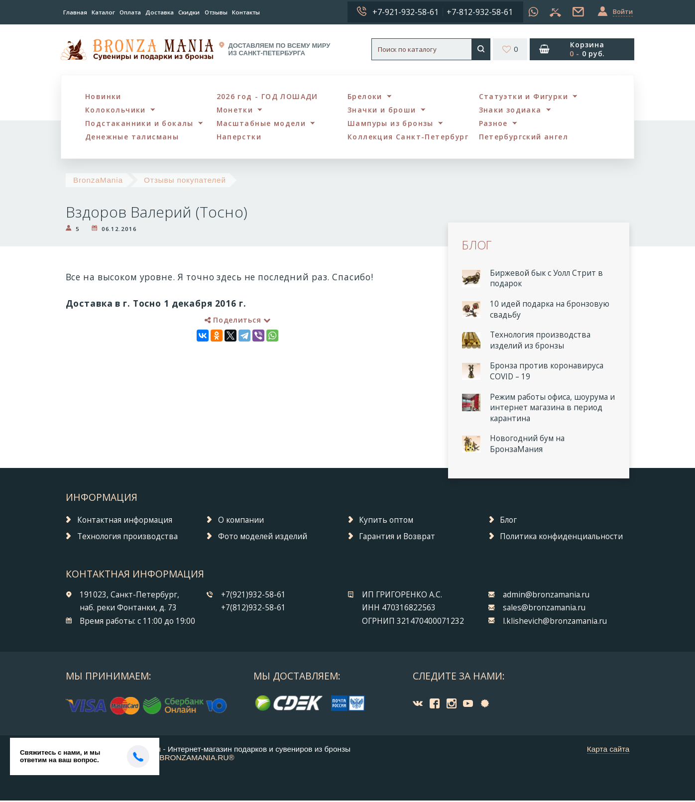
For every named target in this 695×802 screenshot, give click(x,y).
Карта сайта (608, 750)
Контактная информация (124, 521)
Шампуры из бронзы (392, 124)
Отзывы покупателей (185, 181)
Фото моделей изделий (262, 538)
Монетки (236, 110)
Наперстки (240, 138)
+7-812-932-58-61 (480, 11)
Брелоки (366, 96)
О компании (241, 521)
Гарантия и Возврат (397, 538)
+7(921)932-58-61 (253, 596)
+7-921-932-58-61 (405, 11)
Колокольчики (116, 110)
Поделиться (237, 321)
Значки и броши (383, 110)
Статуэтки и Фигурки (525, 96)
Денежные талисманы (133, 138)
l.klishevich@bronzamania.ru (555, 622)
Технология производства (127, 538)
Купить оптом (386, 521)
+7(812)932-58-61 (253, 609)
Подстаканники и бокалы (140, 124)
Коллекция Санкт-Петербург (410, 138)
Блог (508, 521)
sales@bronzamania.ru (544, 609)
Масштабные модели (263, 124)
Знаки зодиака (511, 110)
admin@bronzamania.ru (546, 596)
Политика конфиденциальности (561, 538)
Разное (494, 124)
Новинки (103, 96)
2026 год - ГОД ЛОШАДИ (269, 96)
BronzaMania (98, 181)
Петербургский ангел (525, 138)
